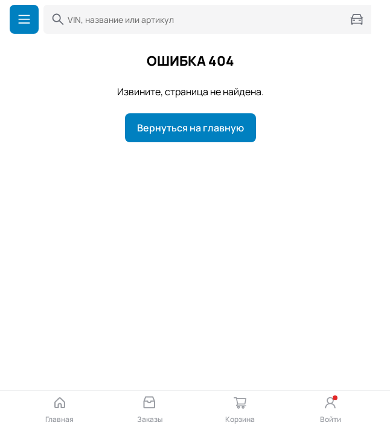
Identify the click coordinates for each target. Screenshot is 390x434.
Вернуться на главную (190, 127)
